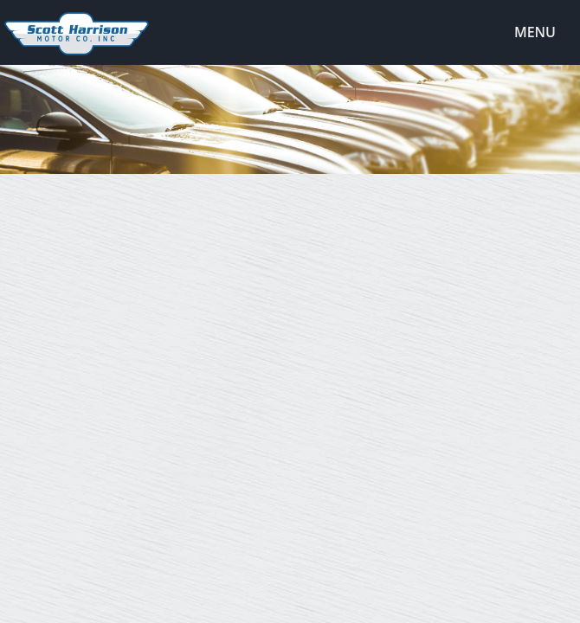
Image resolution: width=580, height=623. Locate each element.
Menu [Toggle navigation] (526, 32)
